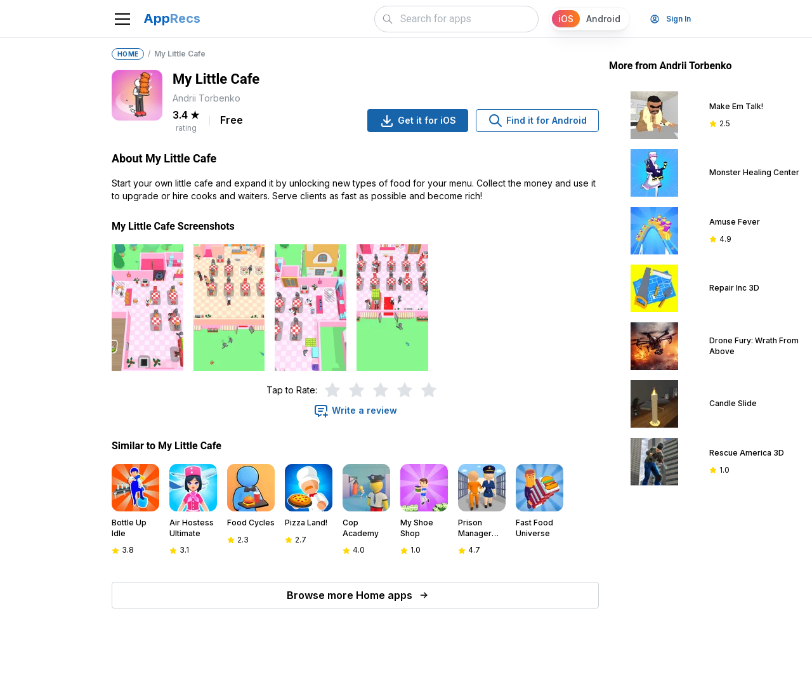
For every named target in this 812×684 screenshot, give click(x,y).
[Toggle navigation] (122, 19)
